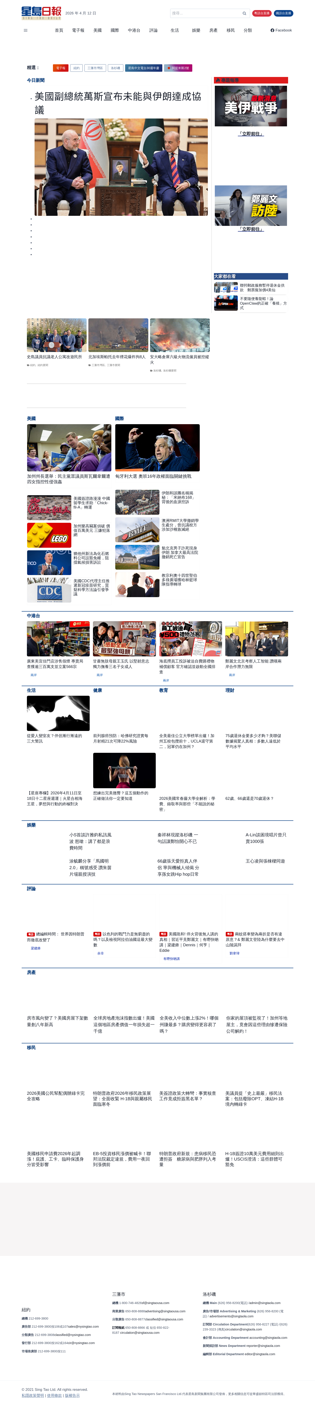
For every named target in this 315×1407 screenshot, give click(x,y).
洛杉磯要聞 (169, 370)
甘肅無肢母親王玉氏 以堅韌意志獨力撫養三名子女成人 (121, 664)
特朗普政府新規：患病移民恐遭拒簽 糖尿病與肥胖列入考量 (187, 1159)
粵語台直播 (262, 13)
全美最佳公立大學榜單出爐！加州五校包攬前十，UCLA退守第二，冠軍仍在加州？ (186, 741)
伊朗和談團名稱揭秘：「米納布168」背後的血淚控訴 (179, 497)
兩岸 (34, 675)
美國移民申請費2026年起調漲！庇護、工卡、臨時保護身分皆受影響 (55, 1159)
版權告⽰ (72, 1395)
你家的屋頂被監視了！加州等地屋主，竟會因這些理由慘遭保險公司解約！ (256, 1025)
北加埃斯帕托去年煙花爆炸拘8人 (117, 357)
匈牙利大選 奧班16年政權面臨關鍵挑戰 (153, 476)
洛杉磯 (157, 370)
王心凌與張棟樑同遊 (265, 861)
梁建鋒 (36, 948)
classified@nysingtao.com (72, 1335)
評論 (31, 888)
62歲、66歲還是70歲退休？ (250, 798)
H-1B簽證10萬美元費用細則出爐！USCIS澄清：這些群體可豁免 (254, 1159)
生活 (31, 690)
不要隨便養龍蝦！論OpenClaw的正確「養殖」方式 (263, 303)
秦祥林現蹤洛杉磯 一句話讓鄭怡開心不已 (178, 838)
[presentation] (121, 167)
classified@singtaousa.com (164, 1319)
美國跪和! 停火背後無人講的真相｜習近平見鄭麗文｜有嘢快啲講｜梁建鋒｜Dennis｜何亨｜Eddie (189, 942)
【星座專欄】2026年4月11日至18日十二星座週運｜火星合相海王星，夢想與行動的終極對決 (54, 798)
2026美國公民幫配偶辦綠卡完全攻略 (56, 1096)
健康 (97, 690)
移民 (231, 30)
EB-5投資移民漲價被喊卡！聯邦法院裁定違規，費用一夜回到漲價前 (122, 1159)
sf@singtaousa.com (155, 1303)
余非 (100, 953)
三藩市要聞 (113, 365)
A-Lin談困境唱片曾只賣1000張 (266, 838)
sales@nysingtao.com (83, 1326)
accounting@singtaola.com (268, 1337)
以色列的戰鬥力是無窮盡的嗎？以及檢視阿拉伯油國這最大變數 (122, 939)
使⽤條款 (54, 1395)
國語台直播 (283, 13)
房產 (213, 30)
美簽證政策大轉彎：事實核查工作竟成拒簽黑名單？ (187, 1096)
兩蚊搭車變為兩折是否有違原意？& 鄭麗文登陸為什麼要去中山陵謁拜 (255, 939)
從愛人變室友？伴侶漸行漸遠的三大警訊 (54, 738)
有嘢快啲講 (171, 959)
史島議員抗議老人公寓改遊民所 (54, 357)
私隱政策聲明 (33, 1395)
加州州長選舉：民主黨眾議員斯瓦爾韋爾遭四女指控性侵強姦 (68, 479)
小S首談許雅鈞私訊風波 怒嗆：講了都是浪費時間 (90, 841)
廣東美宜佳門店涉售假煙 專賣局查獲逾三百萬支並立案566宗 (55, 664)
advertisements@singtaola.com (232, 1316)
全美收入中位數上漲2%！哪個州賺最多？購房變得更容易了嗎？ (189, 1025)
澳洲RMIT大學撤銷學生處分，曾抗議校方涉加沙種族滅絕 (180, 525)
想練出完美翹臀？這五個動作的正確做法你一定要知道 (120, 796)
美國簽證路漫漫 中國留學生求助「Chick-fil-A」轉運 (92, 502)
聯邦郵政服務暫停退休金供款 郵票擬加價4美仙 (262, 287)
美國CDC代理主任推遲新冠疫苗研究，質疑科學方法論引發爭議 (92, 587)
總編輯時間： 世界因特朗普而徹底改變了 (55, 937)
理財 (230, 690)
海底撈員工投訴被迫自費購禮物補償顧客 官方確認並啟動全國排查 (187, 666)
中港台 (134, 30)
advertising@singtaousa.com (165, 1311)
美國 (97, 30)
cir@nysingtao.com (81, 1343)
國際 (115, 30)
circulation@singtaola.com (243, 1329)
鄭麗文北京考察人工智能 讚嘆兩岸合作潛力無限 (253, 664)
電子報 (78, 30)
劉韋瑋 (235, 953)
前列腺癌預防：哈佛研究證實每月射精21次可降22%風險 (120, 738)
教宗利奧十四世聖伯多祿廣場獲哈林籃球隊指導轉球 (179, 579)
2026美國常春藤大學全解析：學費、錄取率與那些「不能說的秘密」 (187, 804)
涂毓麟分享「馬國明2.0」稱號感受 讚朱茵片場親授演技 (90, 868)
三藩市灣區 (98, 365)
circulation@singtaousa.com (139, 1332)
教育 (163, 690)
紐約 (32, 365)
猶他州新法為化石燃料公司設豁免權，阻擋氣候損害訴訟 (91, 558)
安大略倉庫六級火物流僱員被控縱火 (179, 359)
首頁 (59, 30)
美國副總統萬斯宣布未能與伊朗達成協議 (118, 102)
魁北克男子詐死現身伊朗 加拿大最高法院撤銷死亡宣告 (180, 552)
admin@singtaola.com (265, 1303)
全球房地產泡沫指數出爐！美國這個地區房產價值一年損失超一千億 (124, 1025)
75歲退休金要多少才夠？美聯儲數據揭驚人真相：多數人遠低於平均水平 (253, 741)
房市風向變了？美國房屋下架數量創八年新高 (57, 1021)
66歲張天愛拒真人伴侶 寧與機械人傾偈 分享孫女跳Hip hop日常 (178, 868)
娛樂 (196, 30)
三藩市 (118, 1294)
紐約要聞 (43, 365)
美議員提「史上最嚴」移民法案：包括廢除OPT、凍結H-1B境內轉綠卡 (254, 1099)
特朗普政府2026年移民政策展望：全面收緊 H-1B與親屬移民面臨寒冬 (122, 1099)
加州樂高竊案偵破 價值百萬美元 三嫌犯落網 (92, 530)
